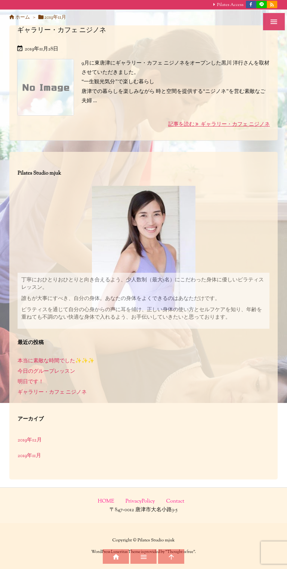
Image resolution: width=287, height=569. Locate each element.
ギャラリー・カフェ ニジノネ (61, 30)
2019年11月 (29, 456)
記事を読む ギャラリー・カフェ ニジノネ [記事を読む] (219, 124)
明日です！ (31, 382)
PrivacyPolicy (140, 501)
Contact (175, 501)
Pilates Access (230, 4)
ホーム (22, 17)
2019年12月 (30, 440)
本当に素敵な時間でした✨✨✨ (56, 361)
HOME (106, 501)
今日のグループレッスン (46, 371)
